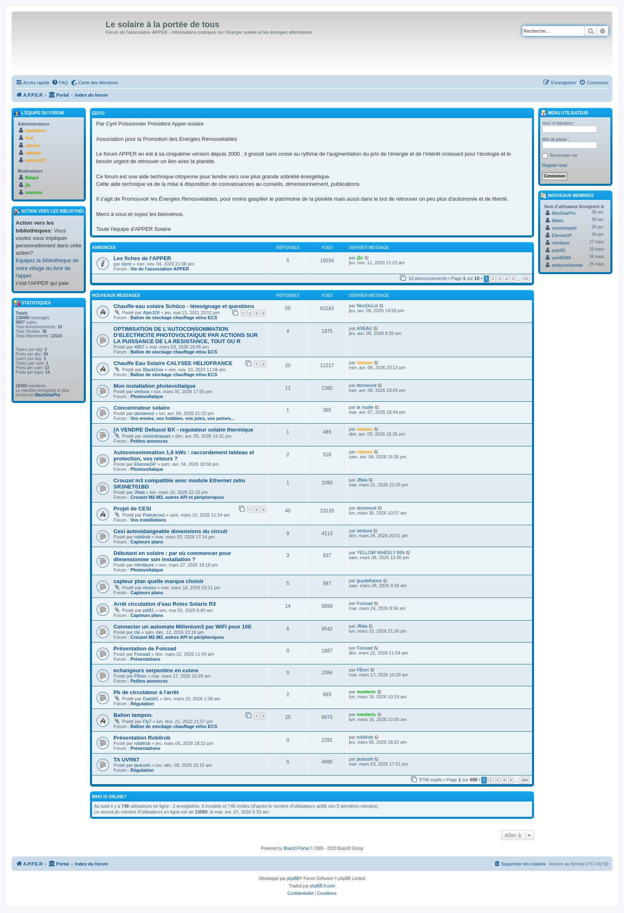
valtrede (33, 153)
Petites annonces (149, 441)
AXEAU (364, 328)
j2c (360, 257)
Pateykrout (154, 514)
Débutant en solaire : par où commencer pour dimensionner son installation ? (172, 556)
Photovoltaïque (146, 396)
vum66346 (561, 258)
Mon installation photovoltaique (154, 386)
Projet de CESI (132, 508)
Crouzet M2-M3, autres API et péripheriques (177, 497)
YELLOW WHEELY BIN (380, 552)
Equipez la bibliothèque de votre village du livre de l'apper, (47, 267)
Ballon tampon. (133, 715)
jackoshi (142, 765)
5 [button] (513, 278)
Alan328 (151, 312)
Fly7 (147, 721)
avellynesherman (567, 265)
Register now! (554, 165)
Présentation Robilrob (141, 738)
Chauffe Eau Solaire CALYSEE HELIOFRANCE (172, 363)
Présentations (145, 659)
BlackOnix (153, 369)
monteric (366, 691)
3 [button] (500, 278)
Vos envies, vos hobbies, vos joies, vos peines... (182, 418)
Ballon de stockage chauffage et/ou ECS (173, 317)
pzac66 (558, 250)
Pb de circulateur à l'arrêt (146, 692)
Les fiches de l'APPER (142, 258)
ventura (141, 391)
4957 (139, 346)
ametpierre (35, 130)
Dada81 (151, 698)
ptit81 (148, 610)
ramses (365, 362)
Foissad (365, 603)
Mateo (557, 220)
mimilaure (144, 564)
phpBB (293, 878)
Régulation (142, 703)
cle (137, 632)
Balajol (32, 177)
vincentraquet (156, 436)
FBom (140, 675)
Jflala (139, 492)
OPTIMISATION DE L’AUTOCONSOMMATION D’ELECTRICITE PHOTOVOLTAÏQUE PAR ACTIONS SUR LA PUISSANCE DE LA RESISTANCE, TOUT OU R (185, 335)
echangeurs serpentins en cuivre (156, 670)
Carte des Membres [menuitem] (98, 82)
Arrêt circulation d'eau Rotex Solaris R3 (164, 604)
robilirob (142, 536)
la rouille (365, 407)
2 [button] (493, 278)
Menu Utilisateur (564, 113)
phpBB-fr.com (322, 886)
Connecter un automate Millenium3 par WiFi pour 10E (182, 627)
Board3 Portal (296, 848)
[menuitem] (60, 83)
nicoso (149, 587)
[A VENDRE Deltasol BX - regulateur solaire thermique (183, 430)
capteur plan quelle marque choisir (158, 581)
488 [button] (524, 780)
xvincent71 (36, 160)
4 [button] (506, 278)
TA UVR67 (126, 759)
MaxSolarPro (47, 395)
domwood (366, 385)
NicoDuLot (367, 305)
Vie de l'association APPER (159, 268)
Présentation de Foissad (144, 648)
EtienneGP (145, 464)
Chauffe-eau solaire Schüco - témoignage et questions (183, 306)
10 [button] (526, 278)
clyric (126, 263)
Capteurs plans (146, 541)
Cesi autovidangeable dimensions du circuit (170, 531)
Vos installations (148, 519)
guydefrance (369, 580)
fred (29, 138)
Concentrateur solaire (141, 408)
